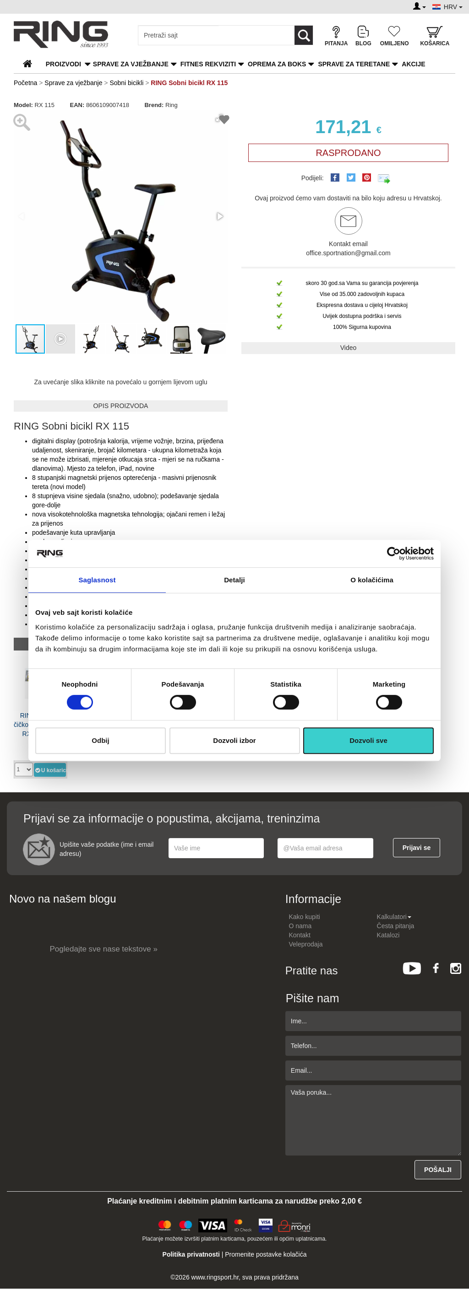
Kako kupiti (304, 916)
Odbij (100, 740)
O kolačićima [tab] (371, 580)
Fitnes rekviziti (208, 64)
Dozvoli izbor (234, 740)
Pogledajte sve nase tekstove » (104, 949)
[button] (219, 216)
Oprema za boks (277, 64)
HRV (453, 7)
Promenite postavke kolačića (265, 1254)
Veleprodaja (306, 944)
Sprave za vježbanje (131, 64)
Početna (25, 82)
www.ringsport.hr (215, 1277)
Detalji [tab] (234, 580)
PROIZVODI (63, 64)
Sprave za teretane (354, 64)
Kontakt (300, 935)
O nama (300, 926)
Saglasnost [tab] (96, 580)
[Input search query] (178, 35)
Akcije (413, 64)
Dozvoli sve (368, 740)
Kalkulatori (394, 916)
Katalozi (388, 935)
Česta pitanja (395, 926)
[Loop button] (303, 35)
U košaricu (50, 770)
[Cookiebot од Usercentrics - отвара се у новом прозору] (394, 553)
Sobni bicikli (126, 82)
